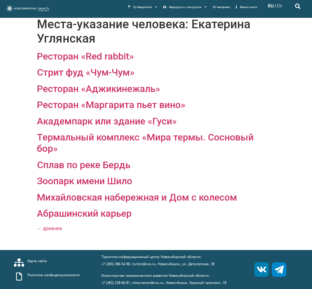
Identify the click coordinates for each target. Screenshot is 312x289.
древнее (49, 228)
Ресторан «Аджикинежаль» (98, 88)
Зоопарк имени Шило (84, 181)
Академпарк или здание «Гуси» (107, 121)
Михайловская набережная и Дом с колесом (137, 197)
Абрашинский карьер (84, 213)
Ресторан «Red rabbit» (85, 56)
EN (279, 6)
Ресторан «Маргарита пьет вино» (111, 104)
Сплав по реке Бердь (83, 165)
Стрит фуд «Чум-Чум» (86, 72)
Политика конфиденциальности (53, 275)
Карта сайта (37, 261)
